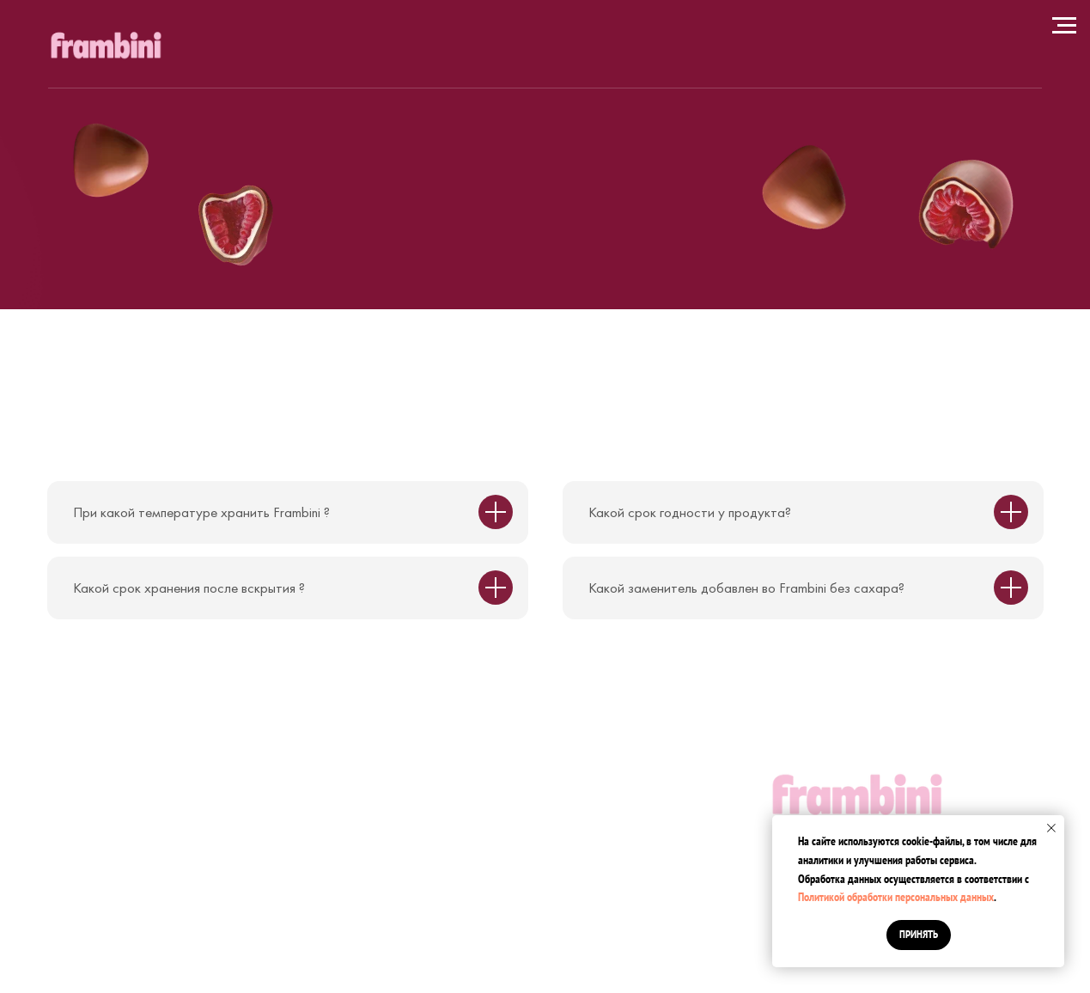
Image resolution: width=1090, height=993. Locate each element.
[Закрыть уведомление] (1051, 828)
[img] (106, 47)
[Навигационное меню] (1064, 25)
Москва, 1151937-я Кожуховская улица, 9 (197, 756)
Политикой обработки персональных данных (896, 897)
